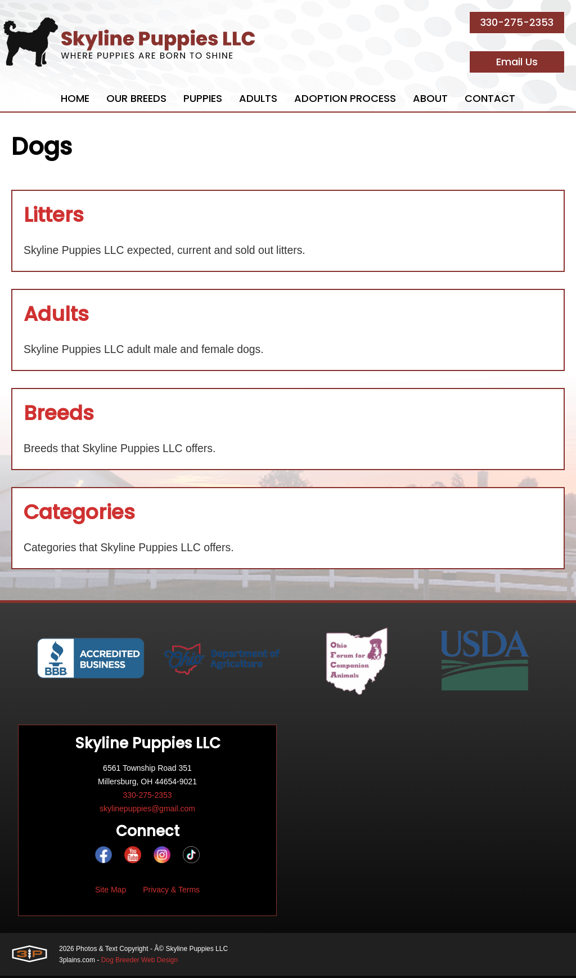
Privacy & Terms (171, 891)
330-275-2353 (517, 22)
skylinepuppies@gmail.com (147, 810)
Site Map (110, 891)
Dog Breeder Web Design (139, 962)
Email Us (517, 62)
